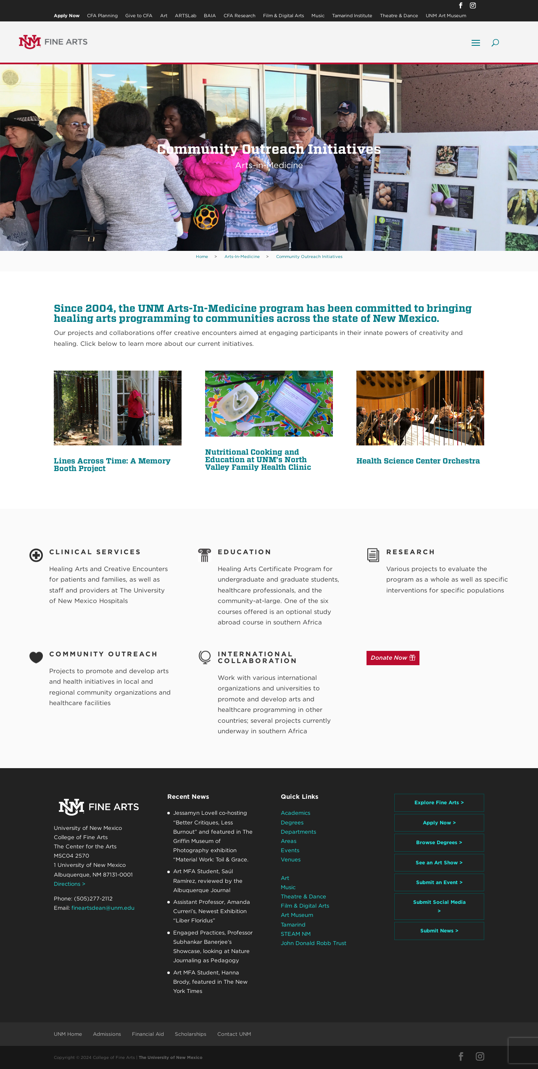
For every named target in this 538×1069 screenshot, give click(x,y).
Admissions (107, 1034)
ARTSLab (185, 15)
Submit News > (439, 930)
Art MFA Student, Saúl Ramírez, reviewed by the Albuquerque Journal (208, 880)
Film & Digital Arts (283, 15)
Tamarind (293, 925)
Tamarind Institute (352, 15)
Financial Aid (148, 1034)
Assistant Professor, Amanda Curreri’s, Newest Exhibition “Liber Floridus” (211, 911)
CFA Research (240, 15)
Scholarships (190, 1034)
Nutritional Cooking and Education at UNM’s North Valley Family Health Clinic (258, 459)
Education (245, 552)
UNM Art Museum (446, 15)
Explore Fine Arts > (439, 802)
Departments (298, 832)
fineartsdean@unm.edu (102, 908)
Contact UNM (234, 1034)
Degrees (292, 822)
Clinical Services (95, 552)
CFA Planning (102, 15)
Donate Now (389, 657)
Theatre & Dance (399, 15)
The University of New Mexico (171, 1057)
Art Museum (297, 915)
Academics (295, 813)
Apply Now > (439, 822)
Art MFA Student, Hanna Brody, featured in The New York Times (210, 981)
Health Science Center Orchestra (418, 460)
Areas (288, 841)
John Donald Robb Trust (313, 943)
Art (163, 15)
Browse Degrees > (439, 842)
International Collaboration (258, 657)
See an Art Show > (439, 862)
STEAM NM (296, 934)
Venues (291, 859)
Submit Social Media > (439, 906)
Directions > (69, 884)
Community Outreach (103, 654)
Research (410, 552)
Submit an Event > (439, 882)
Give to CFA (139, 15)
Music (317, 15)
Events (290, 850)
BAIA (210, 15)
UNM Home (68, 1034)
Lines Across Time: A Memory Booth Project (112, 464)
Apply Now (66, 15)
